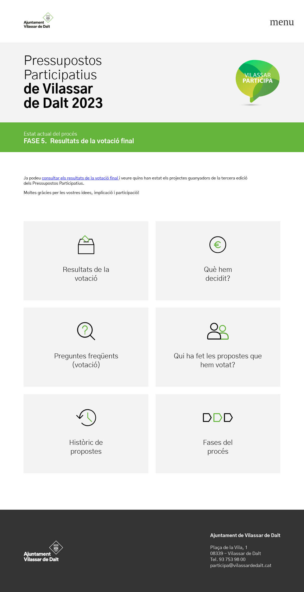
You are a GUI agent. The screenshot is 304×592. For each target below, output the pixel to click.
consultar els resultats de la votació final (80, 178)
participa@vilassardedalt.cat (240, 565)
